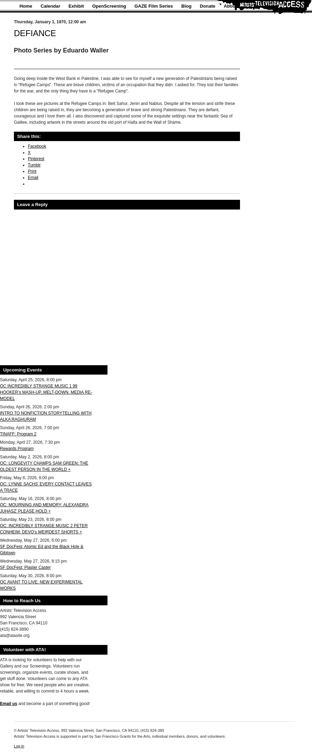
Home (25, 6)
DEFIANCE (35, 33)
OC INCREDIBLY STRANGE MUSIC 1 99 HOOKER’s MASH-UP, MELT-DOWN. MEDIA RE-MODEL (46, 392)
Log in (19, 746)
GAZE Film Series (154, 6)
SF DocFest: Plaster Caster (25, 567)
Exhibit (76, 6)
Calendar (50, 6)
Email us (8, 703)
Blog (186, 6)
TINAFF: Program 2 (18, 434)
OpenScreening (109, 6)
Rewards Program (17, 448)
